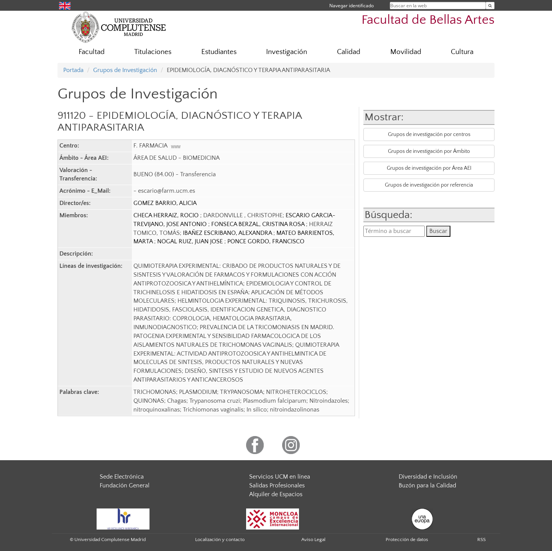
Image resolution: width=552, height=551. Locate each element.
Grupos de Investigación (125, 70)
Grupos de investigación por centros (429, 134)
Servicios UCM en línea (279, 476)
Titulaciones (152, 52)
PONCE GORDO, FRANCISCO (265, 241)
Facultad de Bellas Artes (428, 20)
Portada (73, 70)
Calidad (348, 52)
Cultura (462, 52)
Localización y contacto (220, 539)
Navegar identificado (351, 5)
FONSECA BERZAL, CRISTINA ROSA (258, 224)
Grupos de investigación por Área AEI (429, 168)
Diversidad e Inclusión (428, 476)
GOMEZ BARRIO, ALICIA (165, 203)
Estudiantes (219, 52)
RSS (481, 539)
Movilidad (405, 52)
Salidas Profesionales (277, 485)
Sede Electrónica (122, 476)
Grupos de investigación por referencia (429, 185)
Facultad (92, 52)
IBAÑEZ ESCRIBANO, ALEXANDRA (228, 233)
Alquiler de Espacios (275, 494)
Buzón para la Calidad (427, 485)
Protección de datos (407, 539)
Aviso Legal (313, 539)
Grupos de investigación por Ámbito (429, 151)
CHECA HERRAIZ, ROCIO (166, 215)
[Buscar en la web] (490, 5)
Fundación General (125, 485)
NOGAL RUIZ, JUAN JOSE (190, 241)
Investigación (286, 52)
